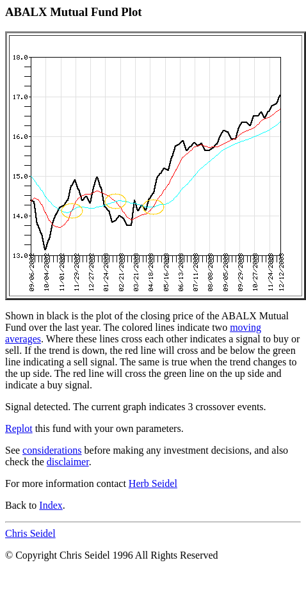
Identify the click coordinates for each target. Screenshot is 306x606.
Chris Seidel (30, 533)
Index (50, 505)
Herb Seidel (153, 483)
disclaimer (68, 461)
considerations (51, 450)
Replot (19, 428)
